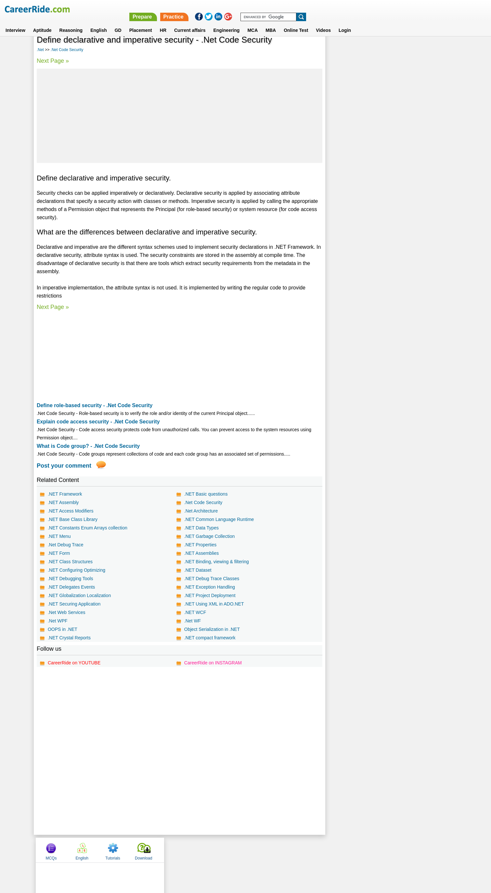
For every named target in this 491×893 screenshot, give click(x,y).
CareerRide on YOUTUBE (74, 662)
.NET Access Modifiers (71, 510)
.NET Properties (200, 544)
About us (186, 849)
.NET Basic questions (205, 494)
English (98, 22)
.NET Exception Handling (209, 587)
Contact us (213, 849)
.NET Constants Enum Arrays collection (87, 527)
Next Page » (53, 61)
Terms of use (243, 849)
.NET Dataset (197, 570)
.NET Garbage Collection (209, 536)
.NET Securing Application (74, 603)
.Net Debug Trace (66, 544)
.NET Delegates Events (71, 587)
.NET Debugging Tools (70, 578)
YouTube (292, 849)
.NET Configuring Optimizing (76, 570)
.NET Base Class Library (72, 519)
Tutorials (403, 49)
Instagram (317, 849)
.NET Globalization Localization (79, 595)
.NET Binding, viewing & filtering (216, 561)
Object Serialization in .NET (211, 629)
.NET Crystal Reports (69, 637)
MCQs (342, 49)
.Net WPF (58, 620)
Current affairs (189, 22)
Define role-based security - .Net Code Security (95, 405)
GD (118, 22)
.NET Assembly (63, 502)
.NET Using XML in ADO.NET (214, 603)
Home (165, 849)
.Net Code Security (67, 49)
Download (434, 49)
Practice (353, 9)
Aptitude (42, 22)
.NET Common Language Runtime (219, 519)
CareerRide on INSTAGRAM (212, 662)
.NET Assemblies (201, 553)
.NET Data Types (201, 527)
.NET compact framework (209, 637)
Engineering (226, 22)
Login (345, 22)
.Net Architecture (201, 510)
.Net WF (192, 620)
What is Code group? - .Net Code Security (88, 446)
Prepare (322, 9)
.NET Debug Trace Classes (211, 578)
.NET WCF (195, 612)
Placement (140, 22)
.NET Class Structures (70, 561)
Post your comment (64, 465)
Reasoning (71, 22)
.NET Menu (59, 536)
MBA (270, 22)
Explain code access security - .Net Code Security (98, 421)
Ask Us (269, 849)
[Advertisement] (179, 115)
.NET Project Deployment (209, 595)
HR (163, 22)
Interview (15, 22)
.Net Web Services (66, 612)
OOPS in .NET (62, 629)
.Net (40, 49)
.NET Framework (65, 494)
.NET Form (59, 553)
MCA (252, 22)
